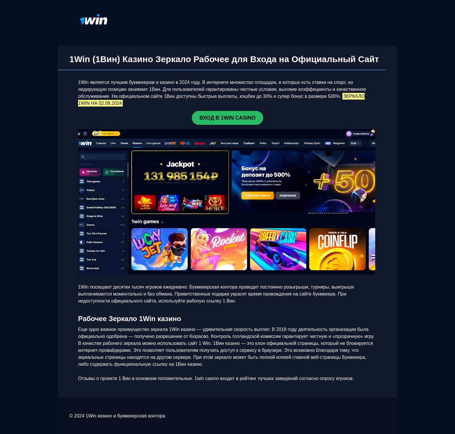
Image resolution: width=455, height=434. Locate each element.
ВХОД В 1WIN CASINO (227, 118)
